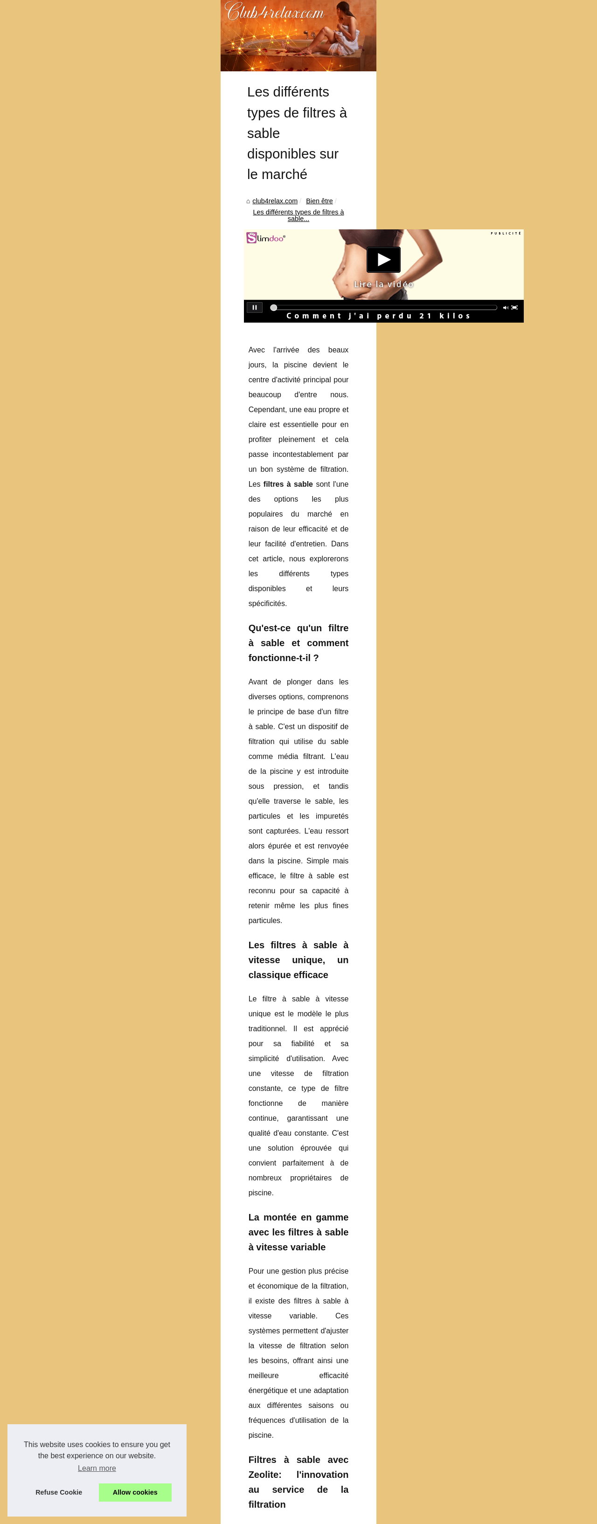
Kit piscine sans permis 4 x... (492, 674)
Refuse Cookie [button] (58, 1492)
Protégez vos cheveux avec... (494, 757)
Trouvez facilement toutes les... (496, 884)
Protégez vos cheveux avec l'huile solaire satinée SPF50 (102, 1380)
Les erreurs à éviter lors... (488, 843)
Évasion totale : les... (481, 631)
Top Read (464, 289)
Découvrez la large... (481, 864)
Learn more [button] (97, 1468)
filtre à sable (94, 983)
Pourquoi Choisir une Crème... (495, 695)
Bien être (94, 352)
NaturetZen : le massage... (489, 800)
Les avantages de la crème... (493, 715)
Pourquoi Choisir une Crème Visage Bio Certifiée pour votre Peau (179, 1452)
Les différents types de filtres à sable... (173, 352)
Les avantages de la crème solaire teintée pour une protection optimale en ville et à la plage (354, 1380)
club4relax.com (50, 352)
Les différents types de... (486, 736)
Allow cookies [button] (135, 1492)
